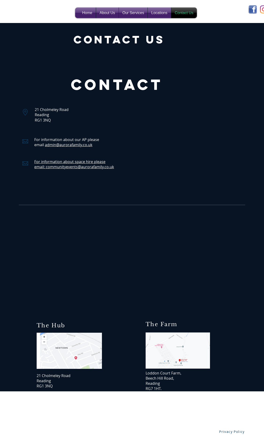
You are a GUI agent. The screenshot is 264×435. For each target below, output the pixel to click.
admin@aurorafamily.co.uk (68, 144)
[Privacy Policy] (232, 432)
